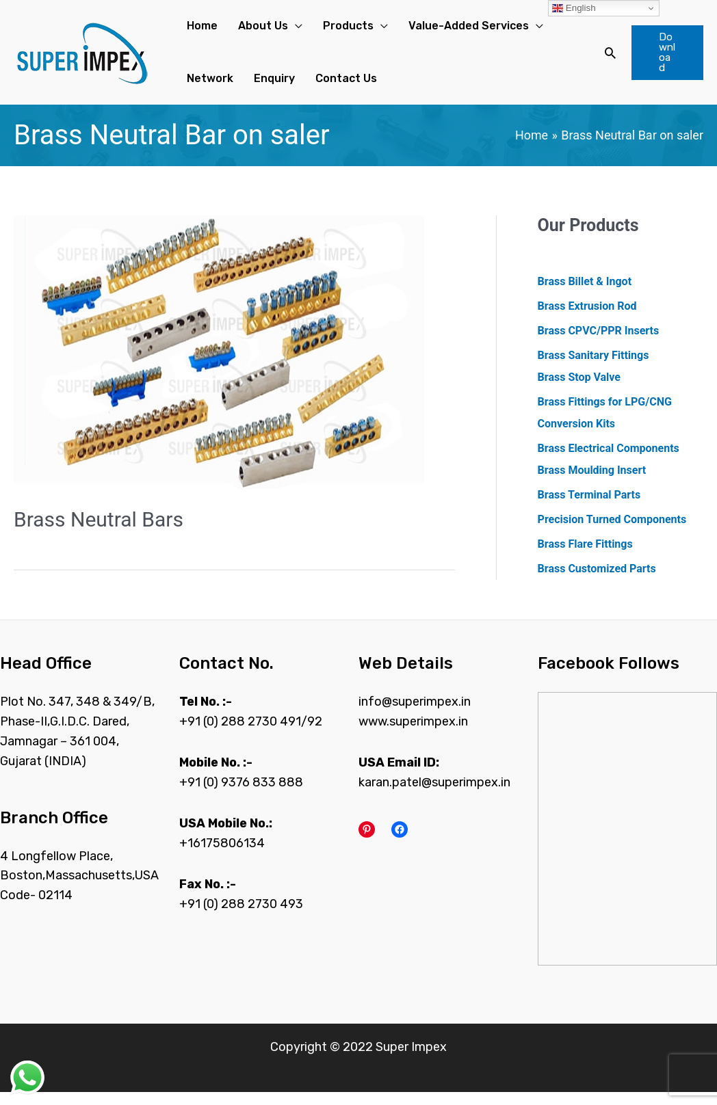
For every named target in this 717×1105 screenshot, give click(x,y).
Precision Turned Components (612, 531)
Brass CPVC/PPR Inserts (599, 342)
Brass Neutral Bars (98, 532)
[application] (281, 29)
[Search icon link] (602, 58)
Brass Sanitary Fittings (593, 367)
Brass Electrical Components (608, 460)
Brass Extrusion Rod (587, 318)
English (573, 8)
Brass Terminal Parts (589, 507)
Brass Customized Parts (597, 580)
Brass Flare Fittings (585, 556)
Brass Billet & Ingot (584, 293)
